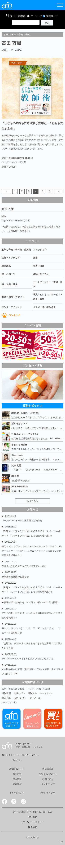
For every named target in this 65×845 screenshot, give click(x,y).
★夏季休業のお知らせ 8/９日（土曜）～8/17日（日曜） (31, 602)
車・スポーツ (8, 274)
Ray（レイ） (20, 698)
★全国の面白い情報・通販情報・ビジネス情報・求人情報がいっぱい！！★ (32, 671)
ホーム (6, 34)
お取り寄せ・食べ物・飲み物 (16, 249)
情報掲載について (48, 774)
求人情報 (17, 779)
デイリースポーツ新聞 (38, 689)
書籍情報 (17, 784)
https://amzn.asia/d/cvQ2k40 (16, 220)
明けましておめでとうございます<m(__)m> (24, 566)
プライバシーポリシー (32, 822)
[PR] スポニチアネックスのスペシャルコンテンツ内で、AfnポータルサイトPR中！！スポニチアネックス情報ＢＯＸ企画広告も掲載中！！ (32, 551)
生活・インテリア (11, 257)
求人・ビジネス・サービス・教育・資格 (47, 296)
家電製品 (6, 266)
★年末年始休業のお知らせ (15, 576)
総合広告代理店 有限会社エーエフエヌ (32, 812)
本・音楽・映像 (22, 34)
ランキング (11, 315)
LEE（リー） (46, 693)
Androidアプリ (48, 792)
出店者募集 (48, 768)
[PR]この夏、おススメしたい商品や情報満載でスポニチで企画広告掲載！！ (32, 615)
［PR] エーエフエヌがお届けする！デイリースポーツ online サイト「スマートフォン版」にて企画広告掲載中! (32, 533)
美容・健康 (38, 266)
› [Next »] (58, 191)
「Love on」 (17, 760)
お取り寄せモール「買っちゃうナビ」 (21, 755)
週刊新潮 (6, 693)
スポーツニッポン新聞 (13, 689)
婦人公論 (6, 698)
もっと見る (32, 500)
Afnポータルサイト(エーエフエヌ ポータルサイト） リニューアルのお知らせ (32, 630)
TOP (61, 842)
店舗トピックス (17, 768)
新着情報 (17, 774)
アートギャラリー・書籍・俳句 (47, 284)
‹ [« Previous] (6, 191)
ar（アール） (36, 698)
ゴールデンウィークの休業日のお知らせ (22, 520)
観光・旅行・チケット (13, 297)
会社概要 (32, 817)
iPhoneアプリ (17, 792)
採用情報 (32, 827)
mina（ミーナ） (10, 702)
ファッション (40, 249)
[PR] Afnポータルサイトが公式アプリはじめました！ (28, 658)
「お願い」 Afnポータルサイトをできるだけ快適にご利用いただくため (32, 645)
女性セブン (19, 693)
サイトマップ (48, 784)
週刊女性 (32, 693)
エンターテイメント (12, 307)
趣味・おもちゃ (41, 274)
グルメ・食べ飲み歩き (44, 307)
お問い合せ (48, 779)
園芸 (35, 257)
